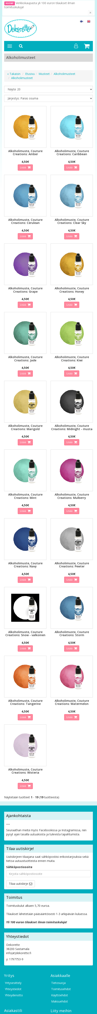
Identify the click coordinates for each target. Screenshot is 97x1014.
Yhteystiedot (13, 989)
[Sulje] (90, 12)
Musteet (44, 74)
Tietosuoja (58, 983)
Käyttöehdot (59, 995)
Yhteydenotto (14, 995)
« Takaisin (13, 74)
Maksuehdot (59, 1001)
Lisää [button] (23, 167)
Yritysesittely (13, 983)
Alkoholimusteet (64, 74)
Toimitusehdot (61, 989)
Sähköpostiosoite (19, 867)
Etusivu (30, 74)
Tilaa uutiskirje (18, 884)
